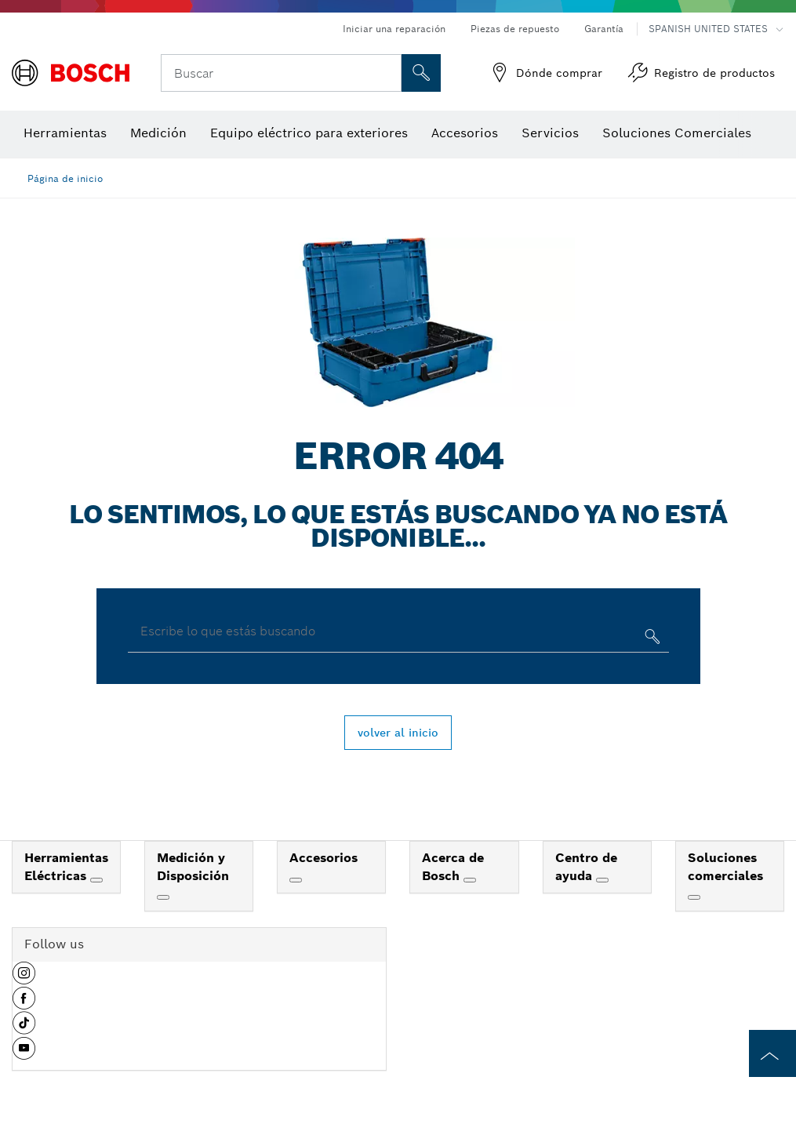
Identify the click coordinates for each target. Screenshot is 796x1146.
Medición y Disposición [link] (193, 866)
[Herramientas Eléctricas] (96, 880)
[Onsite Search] (421, 73)
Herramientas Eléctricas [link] (66, 866)
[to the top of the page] (772, 1053)
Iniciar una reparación (394, 29)
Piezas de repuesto (515, 29)
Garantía (603, 29)
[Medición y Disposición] (163, 897)
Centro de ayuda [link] (586, 866)
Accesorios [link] (323, 857)
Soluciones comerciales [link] (725, 866)
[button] (24, 979)
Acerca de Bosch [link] (453, 866)
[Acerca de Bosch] (469, 880)
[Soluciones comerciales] (694, 897)
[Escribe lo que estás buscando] (650, 640)
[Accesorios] (295, 880)
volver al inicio (398, 733)
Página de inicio (65, 178)
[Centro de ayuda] (602, 880)
